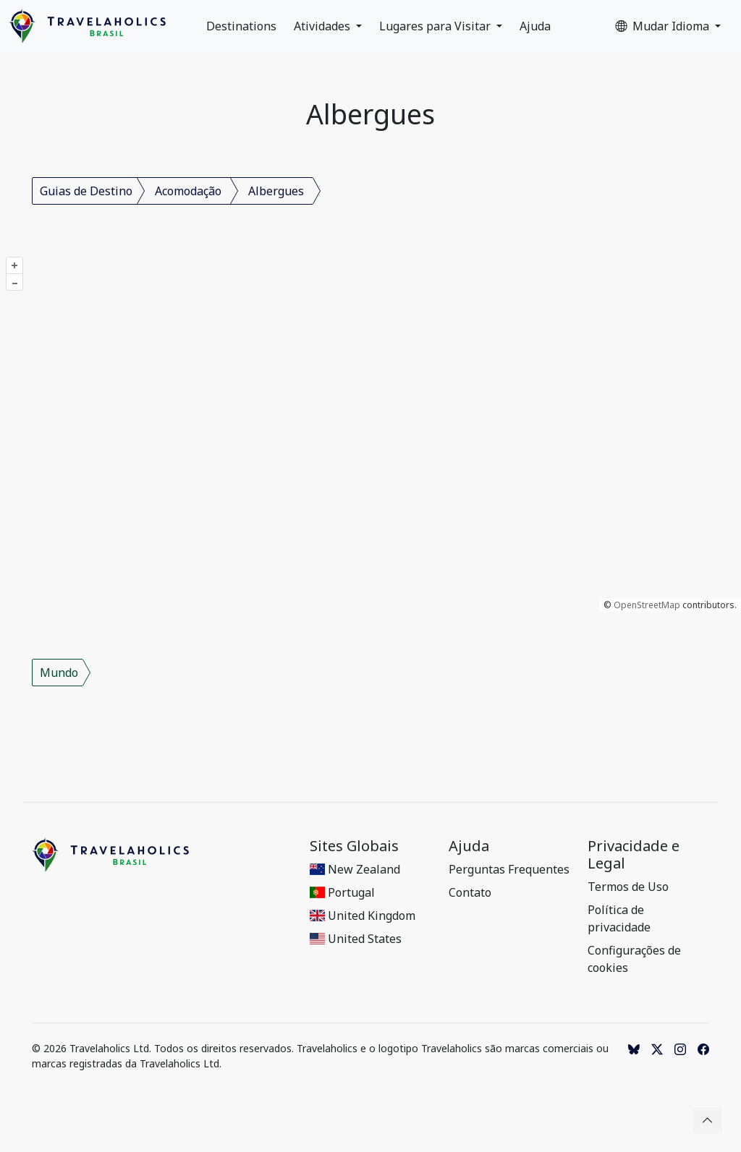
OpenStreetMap (647, 605)
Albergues (276, 191)
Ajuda (535, 26)
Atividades (323, 26)
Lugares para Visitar (436, 26)
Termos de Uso (628, 887)
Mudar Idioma (663, 26)
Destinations (241, 26)
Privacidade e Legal (633, 854)
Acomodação (188, 191)
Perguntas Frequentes (509, 869)
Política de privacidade (619, 918)
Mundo (59, 672)
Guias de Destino (86, 191)
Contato (470, 892)
